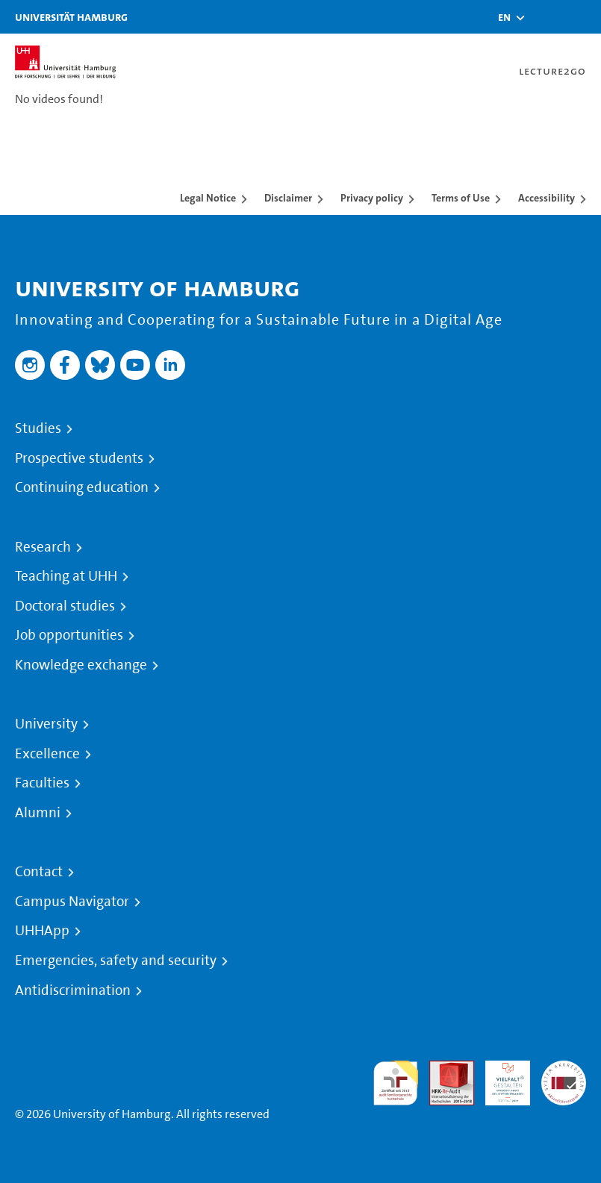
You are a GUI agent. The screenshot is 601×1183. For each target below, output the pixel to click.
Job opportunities (69, 635)
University (46, 724)
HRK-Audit (499, 1078)
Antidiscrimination (73, 990)
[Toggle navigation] (582, 17)
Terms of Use (461, 197)
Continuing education (82, 487)
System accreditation (563, 1078)
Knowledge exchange (81, 665)
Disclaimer (288, 197)
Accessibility (546, 197)
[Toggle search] (545, 17)
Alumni (37, 813)
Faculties (42, 783)
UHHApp (42, 930)
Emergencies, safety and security (116, 960)
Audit (443, 1069)
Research (43, 547)
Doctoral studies (65, 606)
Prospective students (79, 458)
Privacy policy (371, 197)
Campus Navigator (72, 901)
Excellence (47, 754)
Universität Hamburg (71, 17)
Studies (38, 428)
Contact (39, 871)
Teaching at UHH (66, 576)
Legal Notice (208, 197)
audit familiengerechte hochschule (395, 1083)
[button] (504, 17)
